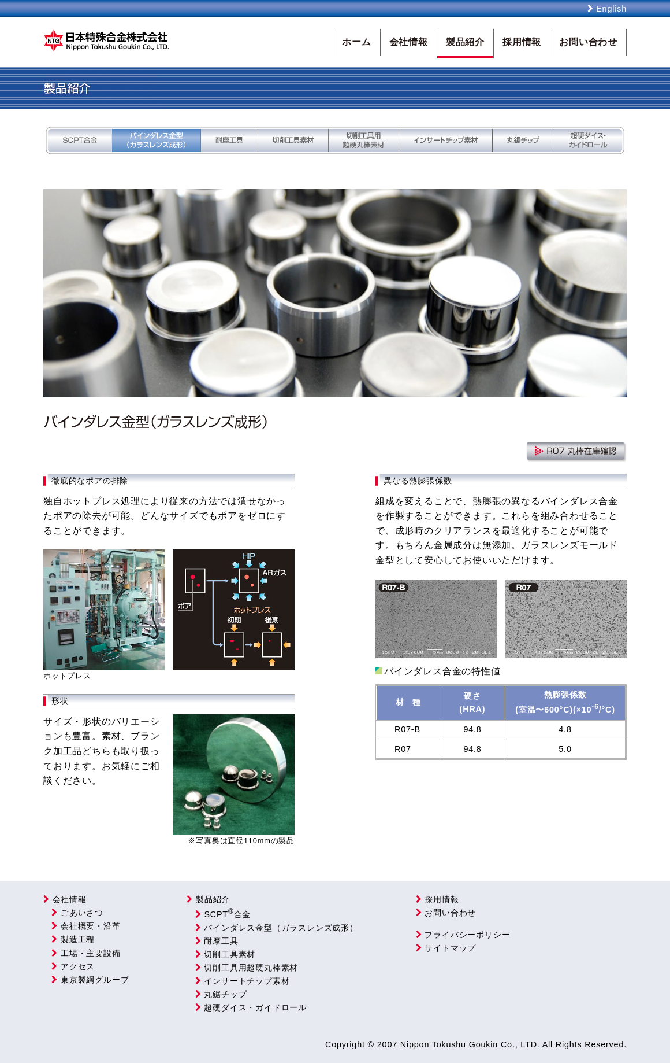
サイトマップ (446, 948)
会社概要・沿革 (83, 926)
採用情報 (437, 899)
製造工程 (71, 939)
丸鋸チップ (219, 994)
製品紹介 (208, 899)
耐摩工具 (215, 941)
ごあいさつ (75, 912)
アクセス (71, 966)
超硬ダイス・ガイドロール (249, 1007)
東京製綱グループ (88, 979)
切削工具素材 (223, 954)
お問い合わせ (446, 912)
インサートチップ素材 (240, 981)
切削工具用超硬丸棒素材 (245, 967)
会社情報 (70, 899)
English (607, 8)
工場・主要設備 (83, 953)
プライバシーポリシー (463, 934)
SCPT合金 (221, 914)
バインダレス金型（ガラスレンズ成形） (274, 927)
